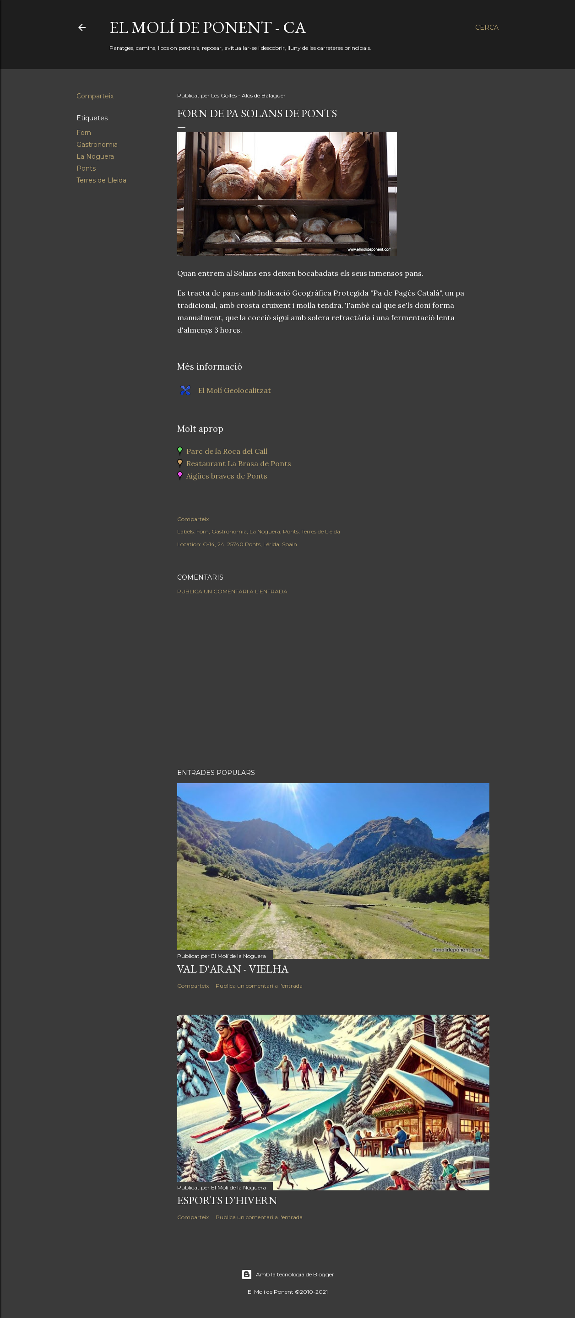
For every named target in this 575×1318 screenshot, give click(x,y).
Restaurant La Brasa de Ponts (238, 463)
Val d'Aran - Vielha (232, 969)
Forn (83, 133)
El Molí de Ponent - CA (207, 27)
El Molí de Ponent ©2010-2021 (288, 1291)
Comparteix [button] (95, 96)
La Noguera (95, 156)
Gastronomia (97, 144)
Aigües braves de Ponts (226, 475)
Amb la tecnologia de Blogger (287, 1274)
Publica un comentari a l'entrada (232, 591)
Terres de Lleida (101, 180)
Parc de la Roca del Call (226, 451)
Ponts (86, 168)
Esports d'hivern (227, 1200)
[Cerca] (487, 27)
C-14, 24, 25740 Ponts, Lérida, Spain (250, 544)
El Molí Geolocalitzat (234, 390)
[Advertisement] (333, 682)
